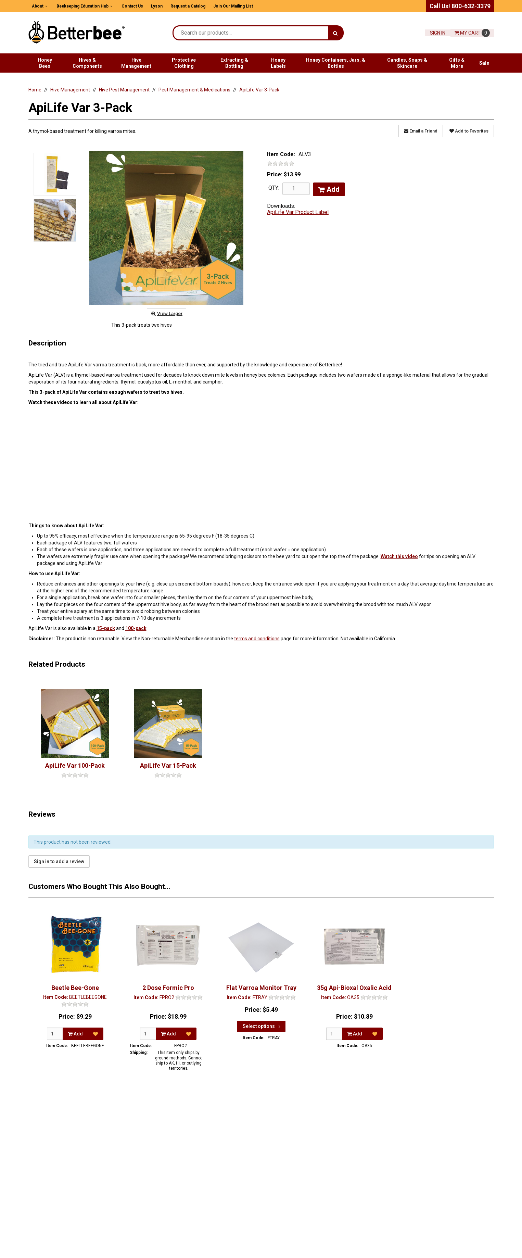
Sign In (437, 33)
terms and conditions (257, 638)
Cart (472, 33)
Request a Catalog (187, 6)
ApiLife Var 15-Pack (168, 765)
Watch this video (399, 556)
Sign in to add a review (59, 861)
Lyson (157, 6)
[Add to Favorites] (95, 1034)
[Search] (335, 32)
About (37, 6)
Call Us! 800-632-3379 (460, 6)
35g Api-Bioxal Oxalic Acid (354, 987)
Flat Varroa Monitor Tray (261, 987)
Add (329, 189)
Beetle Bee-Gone (75, 987)
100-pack (136, 628)
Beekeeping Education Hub (82, 6)
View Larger (166, 313)
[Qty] (55, 1034)
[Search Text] (251, 32)
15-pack (106, 628)
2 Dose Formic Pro (168, 987)
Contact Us (132, 6)
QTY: (273, 188)
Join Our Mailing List (233, 6)
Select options (262, 1026)
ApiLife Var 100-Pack (75, 765)
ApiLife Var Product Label (298, 212)
